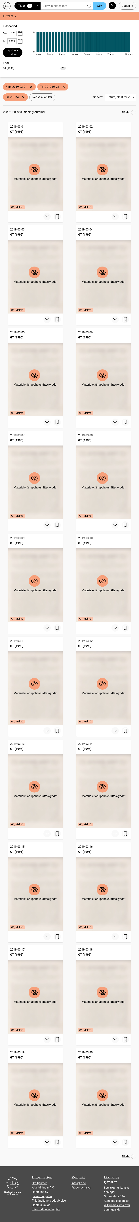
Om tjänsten (39, 1183)
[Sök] (67, 6)
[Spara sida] (57, 216)
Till (4, 41)
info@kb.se (78, 1183)
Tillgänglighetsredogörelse (49, 1200)
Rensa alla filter (42, 97)
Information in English (46, 1209)
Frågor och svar (81, 1187)
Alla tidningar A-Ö (43, 1187)
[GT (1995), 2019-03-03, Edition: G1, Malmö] (35, 269)
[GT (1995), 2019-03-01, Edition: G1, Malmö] (35, 166)
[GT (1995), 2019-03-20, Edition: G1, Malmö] (103, 1092)
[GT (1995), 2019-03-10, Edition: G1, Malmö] (103, 578)
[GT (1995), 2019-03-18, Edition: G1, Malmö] (103, 989)
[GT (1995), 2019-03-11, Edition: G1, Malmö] (35, 681)
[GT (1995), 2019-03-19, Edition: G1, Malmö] (35, 1092)
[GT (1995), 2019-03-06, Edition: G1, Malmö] (103, 372)
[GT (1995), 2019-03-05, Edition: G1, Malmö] (35, 372)
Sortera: (98, 97)
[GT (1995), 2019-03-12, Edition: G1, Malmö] (103, 681)
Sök (99, 5)
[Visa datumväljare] (20, 33)
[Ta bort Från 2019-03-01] (31, 86)
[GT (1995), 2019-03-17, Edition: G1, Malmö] (35, 989)
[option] (34, 68)
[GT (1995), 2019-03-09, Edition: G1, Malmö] (35, 578)
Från (5, 33)
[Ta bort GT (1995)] (23, 97)
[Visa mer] (47, 216)
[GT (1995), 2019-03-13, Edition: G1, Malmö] (35, 784)
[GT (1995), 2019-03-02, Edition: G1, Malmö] (103, 166)
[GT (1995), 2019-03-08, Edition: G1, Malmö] (103, 475)
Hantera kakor (41, 1205)
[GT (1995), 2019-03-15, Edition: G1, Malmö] (35, 886)
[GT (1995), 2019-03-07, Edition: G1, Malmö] (35, 475)
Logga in (127, 5)
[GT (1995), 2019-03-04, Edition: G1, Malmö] (103, 269)
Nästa (129, 112)
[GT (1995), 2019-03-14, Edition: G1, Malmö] (103, 784)
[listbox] (34, 68)
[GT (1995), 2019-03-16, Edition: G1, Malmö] (103, 886)
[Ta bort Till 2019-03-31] (63, 86)
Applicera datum (12, 52)
